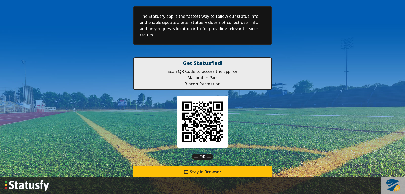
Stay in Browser (202, 172)
